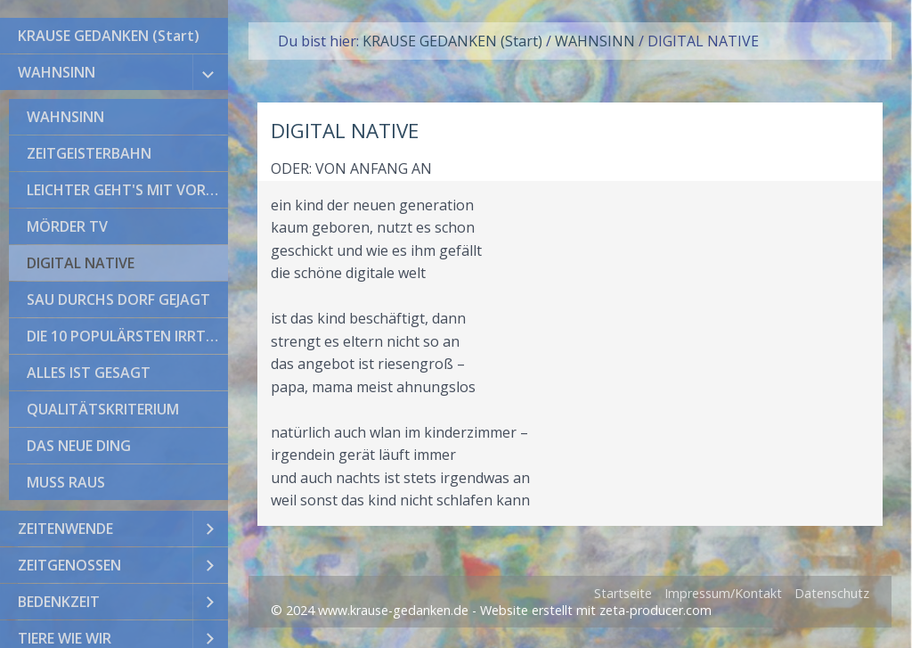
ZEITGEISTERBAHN (89, 153)
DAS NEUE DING (79, 445)
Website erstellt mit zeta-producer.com (596, 610)
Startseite (623, 593)
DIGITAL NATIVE (80, 263)
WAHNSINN (56, 72)
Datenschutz (831, 593)
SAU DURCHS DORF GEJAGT (118, 299)
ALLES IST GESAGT (89, 372)
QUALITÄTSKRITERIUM (103, 409)
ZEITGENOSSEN (69, 565)
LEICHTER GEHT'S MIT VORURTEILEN (127, 190)
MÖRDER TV (67, 226)
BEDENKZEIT (59, 601)
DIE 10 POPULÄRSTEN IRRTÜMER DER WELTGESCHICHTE (127, 336)
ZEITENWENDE (65, 528)
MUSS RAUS (66, 482)
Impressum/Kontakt (723, 593)
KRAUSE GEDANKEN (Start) (109, 35)
